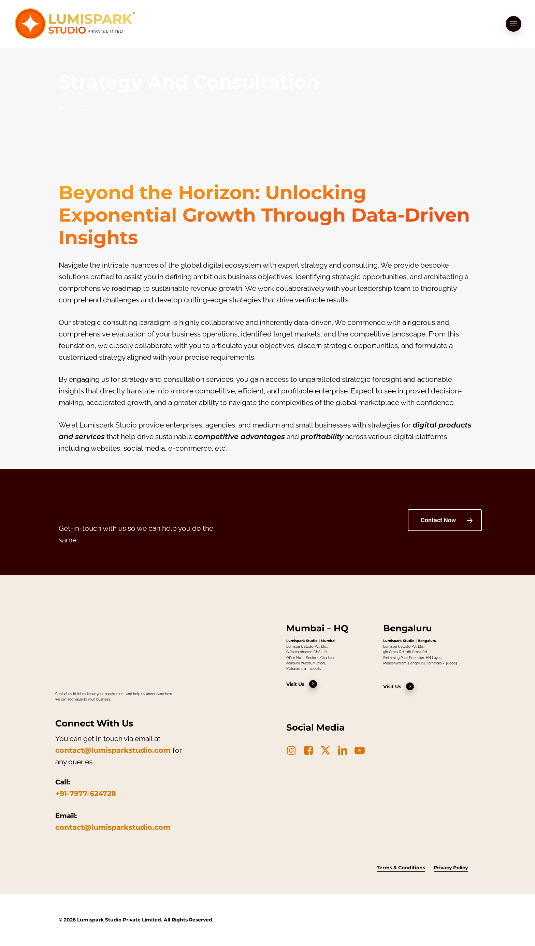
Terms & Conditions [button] (401, 868)
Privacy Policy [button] (451, 868)
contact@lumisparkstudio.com (113, 750)
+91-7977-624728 (85, 793)
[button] (513, 24)
